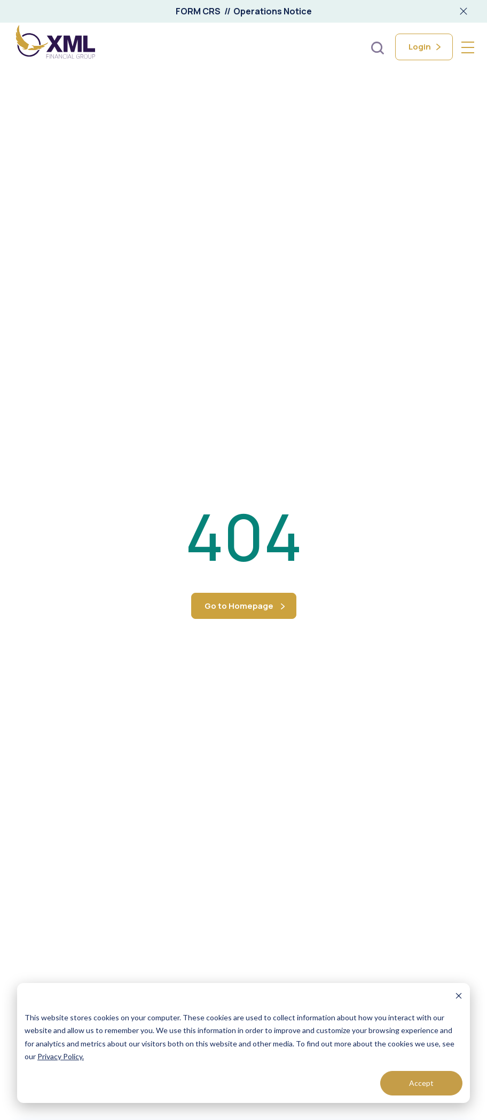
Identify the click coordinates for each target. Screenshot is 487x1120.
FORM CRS (198, 11)
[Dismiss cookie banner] (458, 997)
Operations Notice (272, 11)
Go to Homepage (239, 605)
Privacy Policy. (60, 1056)
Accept (421, 1082)
